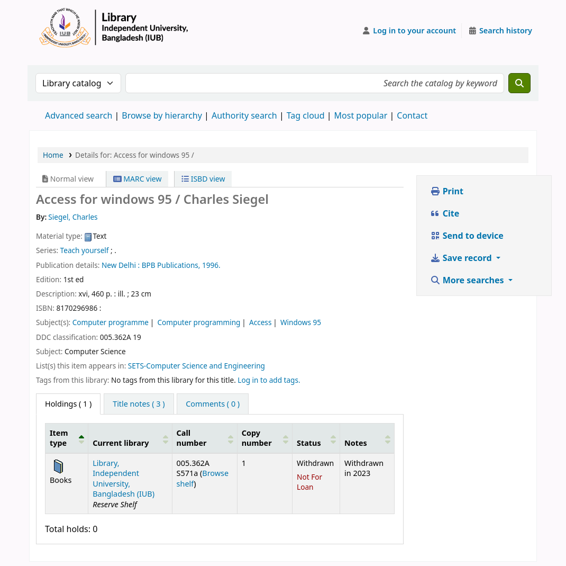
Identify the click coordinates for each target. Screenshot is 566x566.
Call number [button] (192, 438)
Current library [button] (121, 443)
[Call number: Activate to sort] (204, 438)
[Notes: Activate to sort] (367, 438)
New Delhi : (121, 265)
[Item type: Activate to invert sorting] (66, 438)
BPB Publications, (171, 265)
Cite (445, 213)
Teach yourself (84, 250)
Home (53, 155)
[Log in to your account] (409, 31)
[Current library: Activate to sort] (130, 438)
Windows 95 (300, 322)
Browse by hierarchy (162, 115)
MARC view (137, 179)
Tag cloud (306, 115)
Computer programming (199, 322)
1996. (211, 265)
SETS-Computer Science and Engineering (196, 366)
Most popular (361, 115)
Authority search (244, 115)
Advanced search (78, 115)
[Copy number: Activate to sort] (264, 438)
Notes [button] (355, 443)
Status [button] (309, 443)
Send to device (467, 235)
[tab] (139, 404)
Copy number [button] (257, 438)
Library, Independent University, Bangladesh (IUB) (123, 478)
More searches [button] (468, 280)
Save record (462, 258)
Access (260, 322)
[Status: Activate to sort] (316, 438)
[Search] (519, 83)
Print (446, 191)
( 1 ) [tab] (68, 404)
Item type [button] (59, 438)
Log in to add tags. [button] (269, 380)
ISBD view (203, 179)
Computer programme (110, 322)
